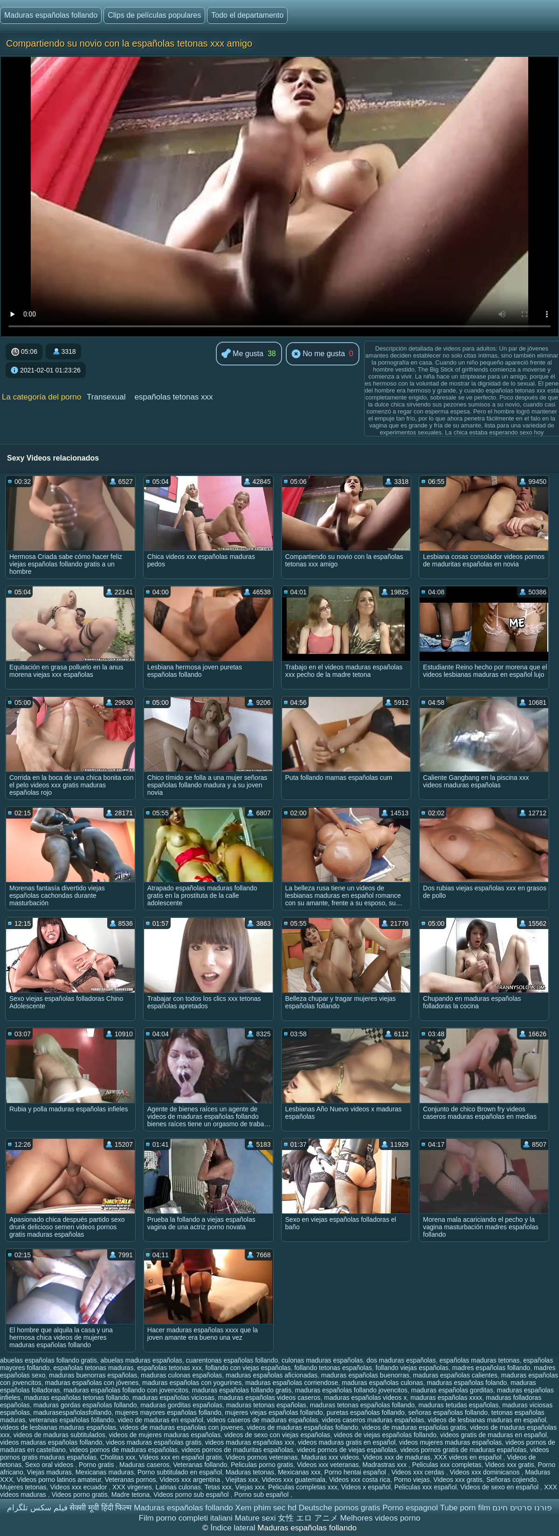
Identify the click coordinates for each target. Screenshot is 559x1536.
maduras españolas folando (467, 1382)
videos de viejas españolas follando (385, 1435)
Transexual (106, 397)
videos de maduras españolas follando (302, 1427)
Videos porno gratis (80, 1494)
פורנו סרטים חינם (522, 1507)
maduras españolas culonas (382, 1382)
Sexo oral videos (50, 1464)
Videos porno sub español (192, 1494)
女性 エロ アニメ (308, 1518)
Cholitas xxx (117, 1457)
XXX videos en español (469, 1457)
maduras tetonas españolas (266, 1405)
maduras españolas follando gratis (241, 1390)
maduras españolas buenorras (365, 1375)
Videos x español (366, 1487)
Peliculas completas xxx (303, 1487)
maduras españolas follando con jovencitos (125, 1390)
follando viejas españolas (412, 1367)
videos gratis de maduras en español (493, 1435)
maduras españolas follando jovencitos (351, 1390)
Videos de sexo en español (500, 1487)
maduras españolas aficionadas (271, 1375)
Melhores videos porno (380, 1518)
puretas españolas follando (365, 1412)
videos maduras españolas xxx (249, 1442)
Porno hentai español (356, 1472)
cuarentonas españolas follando (232, 1360)
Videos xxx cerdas (419, 1472)
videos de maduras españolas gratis (414, 1427)
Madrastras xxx (385, 1464)
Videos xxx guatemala (293, 1479)
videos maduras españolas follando (51, 1442)
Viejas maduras (49, 1472)
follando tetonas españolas (333, 1367)
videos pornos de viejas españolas (347, 1449)
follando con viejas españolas (248, 1367)
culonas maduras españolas (322, 1360)
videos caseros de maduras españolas (262, 1420)
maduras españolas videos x (365, 1397)
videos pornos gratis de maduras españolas (463, 1449)
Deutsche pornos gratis (339, 1507)
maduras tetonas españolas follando (362, 1405)
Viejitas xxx (242, 1479)
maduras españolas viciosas (173, 1397)
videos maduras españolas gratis (153, 1442)
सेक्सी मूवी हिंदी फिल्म (100, 1507)
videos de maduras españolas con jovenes (181, 1427)
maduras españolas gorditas (452, 1390)
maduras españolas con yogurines (192, 1382)
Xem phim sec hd (266, 1507)
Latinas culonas (178, 1487)
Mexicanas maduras (105, 1472)
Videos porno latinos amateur (59, 1479)
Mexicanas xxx (299, 1472)
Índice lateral (233, 1527)
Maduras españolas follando (50, 15)
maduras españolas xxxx (446, 1397)
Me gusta (242, 354)
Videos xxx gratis (509, 1464)
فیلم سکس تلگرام (37, 1507)
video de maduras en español (160, 1420)
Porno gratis (97, 1464)
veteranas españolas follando (71, 1420)
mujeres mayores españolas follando (168, 1412)
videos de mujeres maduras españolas (165, 1435)
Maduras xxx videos (330, 1457)
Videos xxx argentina (190, 1479)
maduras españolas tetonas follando (76, 1397)
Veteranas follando (200, 1464)
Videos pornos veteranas (262, 1457)
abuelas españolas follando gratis (48, 1360)
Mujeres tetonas (23, 1487)
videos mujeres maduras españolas (450, 1442)
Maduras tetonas (250, 1472)
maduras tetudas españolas (458, 1405)
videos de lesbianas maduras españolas (58, 1427)
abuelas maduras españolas (141, 1360)
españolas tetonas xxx (173, 397)
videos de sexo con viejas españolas (277, 1435)
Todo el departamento (247, 15)
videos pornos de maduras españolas (123, 1449)
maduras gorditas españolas (181, 1405)
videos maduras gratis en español (346, 1442)
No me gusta (318, 354)
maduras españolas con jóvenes (92, 1382)
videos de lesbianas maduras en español (487, 1420)
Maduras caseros (144, 1464)
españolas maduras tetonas (480, 1360)
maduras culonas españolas (181, 1375)
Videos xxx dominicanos (486, 1472)
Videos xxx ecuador (79, 1487)
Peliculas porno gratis (262, 1464)
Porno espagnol (410, 1507)
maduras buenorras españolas (93, 1375)
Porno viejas (412, 1479)
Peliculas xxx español (425, 1487)
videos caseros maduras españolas (373, 1420)
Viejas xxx (250, 1487)
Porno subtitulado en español (180, 1472)
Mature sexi (255, 1518)
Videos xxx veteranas (328, 1464)
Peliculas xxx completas (447, 1464)
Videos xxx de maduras (396, 1457)
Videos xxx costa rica (359, 1479)
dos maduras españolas (401, 1360)
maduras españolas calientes (455, 1375)
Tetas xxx (217, 1487)
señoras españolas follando (448, 1412)
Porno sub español (262, 1494)
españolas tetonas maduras (93, 1367)
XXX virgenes (132, 1487)
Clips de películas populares (154, 15)
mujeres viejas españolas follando (274, 1412)
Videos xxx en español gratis (180, 1457)
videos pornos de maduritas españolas (237, 1449)
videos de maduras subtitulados (59, 1435)
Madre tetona (130, 1494)
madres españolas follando (491, 1367)
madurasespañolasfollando (72, 1412)
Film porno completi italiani (186, 1518)
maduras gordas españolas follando (85, 1405)
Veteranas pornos (130, 1479)
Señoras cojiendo (511, 1479)
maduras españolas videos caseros (269, 1397)
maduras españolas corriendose (291, 1382)
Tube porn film (465, 1507)
